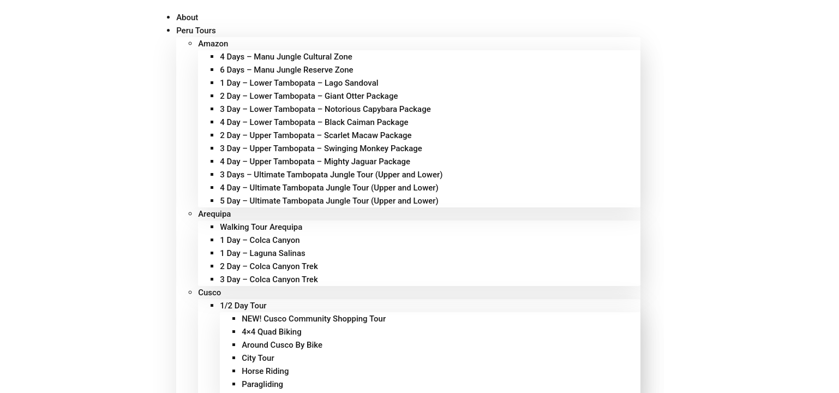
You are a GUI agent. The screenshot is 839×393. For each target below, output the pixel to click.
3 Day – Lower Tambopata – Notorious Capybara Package (325, 109)
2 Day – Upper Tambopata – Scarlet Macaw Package (316, 135)
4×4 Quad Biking (272, 332)
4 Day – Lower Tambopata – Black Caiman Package (314, 122)
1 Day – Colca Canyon (260, 240)
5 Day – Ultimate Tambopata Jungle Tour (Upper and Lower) (329, 201)
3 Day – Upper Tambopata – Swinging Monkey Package (321, 148)
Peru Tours (196, 30)
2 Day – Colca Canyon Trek (269, 266)
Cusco (209, 292)
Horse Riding (265, 371)
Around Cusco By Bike (282, 345)
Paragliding (262, 384)
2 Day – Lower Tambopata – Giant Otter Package (309, 96)
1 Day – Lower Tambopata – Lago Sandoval (299, 83)
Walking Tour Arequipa (261, 227)
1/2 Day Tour (243, 306)
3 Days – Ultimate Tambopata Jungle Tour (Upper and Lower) (331, 175)
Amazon (213, 44)
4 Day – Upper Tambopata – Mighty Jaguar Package (315, 161)
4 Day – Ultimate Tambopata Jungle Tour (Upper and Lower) (329, 188)
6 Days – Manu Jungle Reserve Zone (286, 70)
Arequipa (214, 214)
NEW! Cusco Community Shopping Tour (314, 319)
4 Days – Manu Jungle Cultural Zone (286, 57)
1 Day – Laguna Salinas (262, 253)
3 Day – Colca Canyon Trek (269, 279)
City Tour (258, 358)
